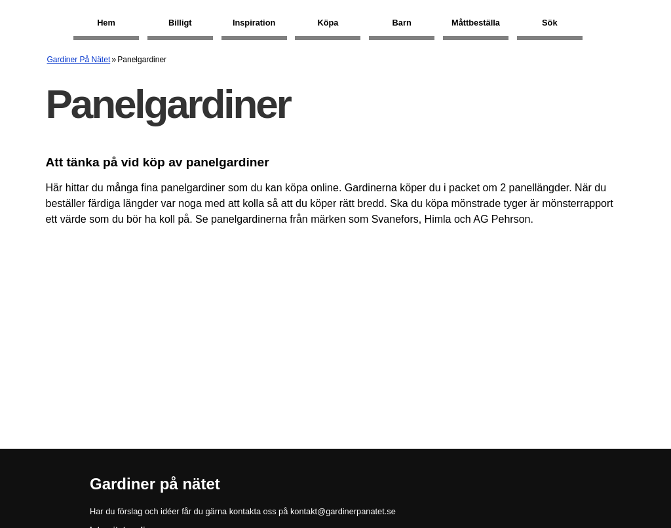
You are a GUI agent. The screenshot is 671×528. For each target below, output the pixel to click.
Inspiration (254, 23)
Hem (106, 23)
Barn (402, 23)
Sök (549, 23)
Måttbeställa (475, 23)
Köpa (327, 23)
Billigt (180, 23)
